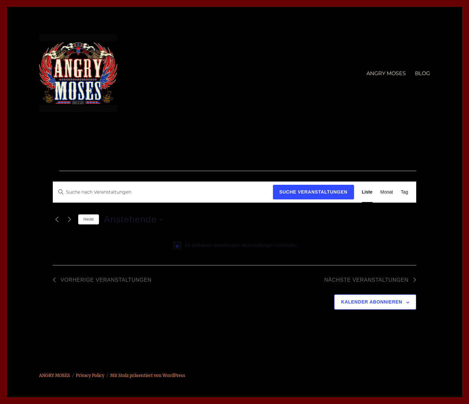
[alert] (235, 245)
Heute (88, 219)
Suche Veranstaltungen (313, 192)
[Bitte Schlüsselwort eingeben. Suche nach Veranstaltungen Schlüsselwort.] (163, 192)
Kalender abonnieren (371, 301)
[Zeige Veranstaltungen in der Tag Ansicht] (404, 192)
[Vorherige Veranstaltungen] (57, 219)
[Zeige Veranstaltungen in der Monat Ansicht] (386, 192)
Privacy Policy (90, 375)
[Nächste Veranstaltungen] (69, 219)
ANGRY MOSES (386, 73)
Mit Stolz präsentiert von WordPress (147, 375)
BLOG (422, 73)
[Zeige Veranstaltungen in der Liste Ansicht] (367, 192)
